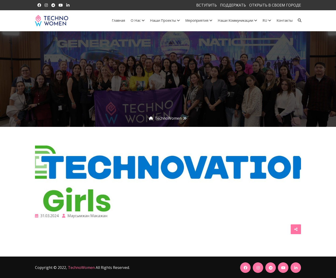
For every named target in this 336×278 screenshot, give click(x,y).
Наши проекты (165, 20)
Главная (118, 20)
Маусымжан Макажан (84, 215)
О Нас (137, 20)
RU (266, 20)
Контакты (284, 20)
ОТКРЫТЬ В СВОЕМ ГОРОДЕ (275, 5)
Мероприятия (198, 20)
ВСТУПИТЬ (206, 5)
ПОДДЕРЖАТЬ (233, 5)
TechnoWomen (81, 267)
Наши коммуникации (237, 20)
